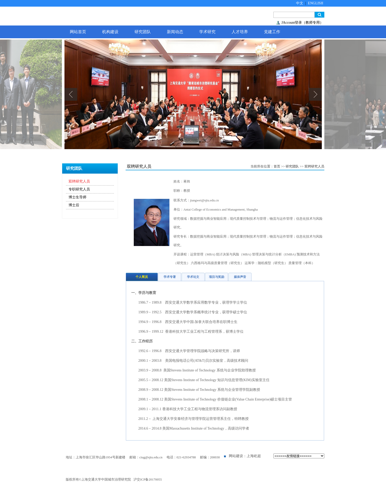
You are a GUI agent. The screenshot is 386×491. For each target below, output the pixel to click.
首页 (277, 166)
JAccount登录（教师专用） (303, 22)
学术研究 (207, 32)
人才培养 (240, 32)
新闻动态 (175, 32)
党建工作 (272, 32)
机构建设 (110, 32)
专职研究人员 (79, 189)
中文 (299, 3)
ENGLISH (315, 3)
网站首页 (78, 32)
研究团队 (143, 32)
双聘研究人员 (79, 181)
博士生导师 (77, 197)
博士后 (74, 205)
